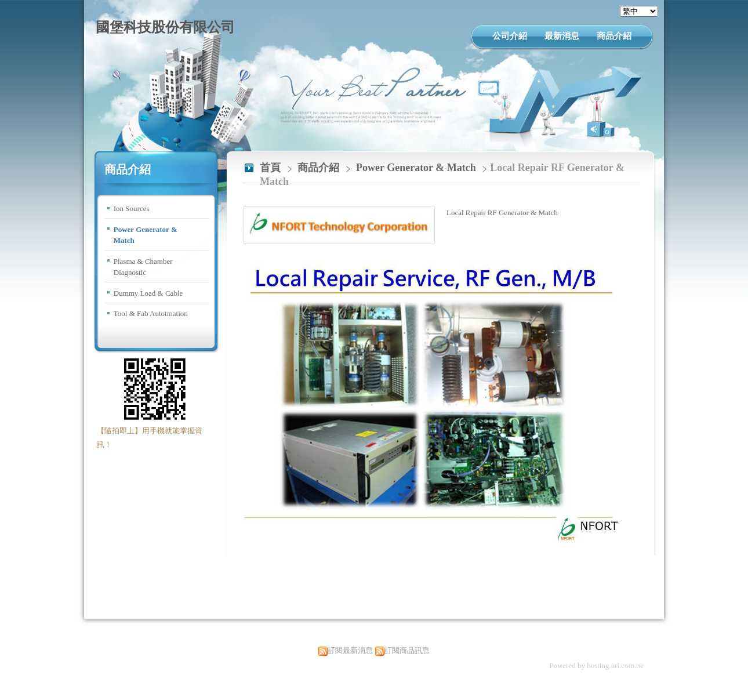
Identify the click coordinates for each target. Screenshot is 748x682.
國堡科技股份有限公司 (165, 27)
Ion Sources (132, 208)
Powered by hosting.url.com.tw (596, 665)
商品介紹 (319, 167)
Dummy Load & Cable (148, 293)
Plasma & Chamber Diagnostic (143, 267)
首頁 (270, 167)
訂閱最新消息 (350, 650)
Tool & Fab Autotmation (151, 313)
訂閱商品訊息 (407, 650)
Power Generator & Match (145, 235)
